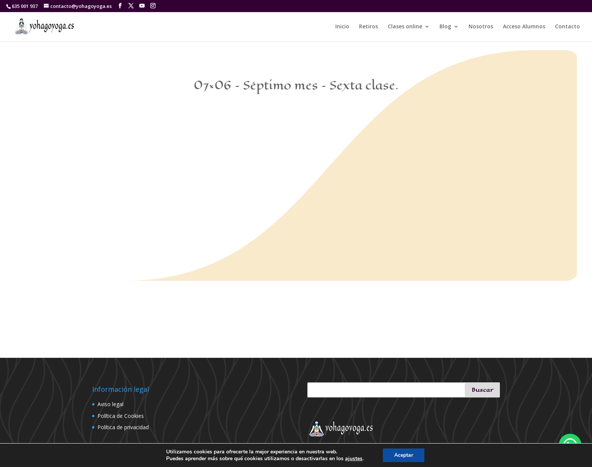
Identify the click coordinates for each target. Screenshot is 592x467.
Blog (445, 27)
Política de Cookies (120, 415)
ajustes (353, 458)
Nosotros (481, 27)
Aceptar (403, 455)
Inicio (342, 27)
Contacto (567, 27)
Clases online (405, 27)
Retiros (368, 27)
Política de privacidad (123, 427)
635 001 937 (25, 6)
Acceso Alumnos (524, 27)
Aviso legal (110, 404)
